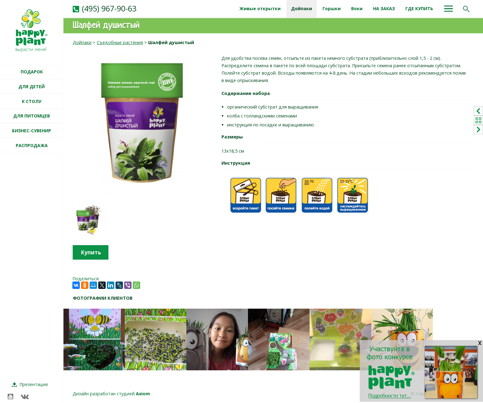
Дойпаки (82, 42)
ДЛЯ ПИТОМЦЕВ (31, 116)
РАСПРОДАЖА (32, 145)
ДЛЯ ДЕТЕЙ (31, 86)
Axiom (143, 394)
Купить (91, 252)
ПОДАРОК (32, 72)
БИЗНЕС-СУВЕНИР (31, 131)
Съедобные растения (120, 42)
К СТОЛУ (31, 101)
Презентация (33, 384)
